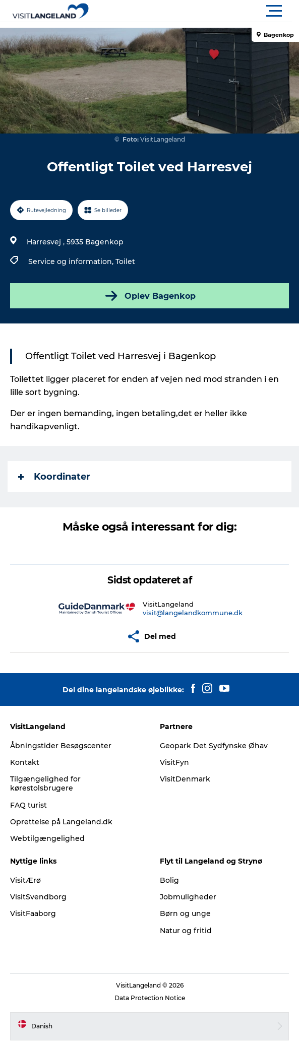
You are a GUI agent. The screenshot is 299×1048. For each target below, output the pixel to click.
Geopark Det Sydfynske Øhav (214, 745)
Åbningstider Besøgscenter (60, 745)
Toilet (125, 261)
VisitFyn (174, 762)
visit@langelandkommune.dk (193, 613)
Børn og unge (185, 913)
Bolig (169, 880)
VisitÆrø (25, 880)
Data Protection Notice (149, 998)
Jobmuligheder (188, 896)
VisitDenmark (185, 778)
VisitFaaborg (33, 913)
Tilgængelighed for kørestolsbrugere (45, 783)
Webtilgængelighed (47, 838)
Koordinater (54, 476)
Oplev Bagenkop (149, 296)
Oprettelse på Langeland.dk (61, 821)
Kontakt (24, 762)
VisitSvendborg (38, 896)
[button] (195, 11)
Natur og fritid (186, 930)
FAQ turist (28, 805)
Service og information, (71, 261)
